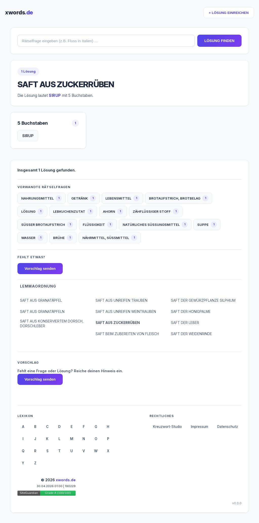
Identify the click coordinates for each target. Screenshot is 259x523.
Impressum (199, 427)
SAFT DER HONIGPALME (191, 312)
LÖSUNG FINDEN (219, 41)
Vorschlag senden (40, 269)
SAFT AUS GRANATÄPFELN (42, 312)
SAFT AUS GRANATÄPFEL (41, 300)
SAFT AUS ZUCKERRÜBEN (118, 323)
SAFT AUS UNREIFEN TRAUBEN (121, 300)
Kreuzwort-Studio (167, 427)
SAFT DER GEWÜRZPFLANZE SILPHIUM (203, 300)
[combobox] (106, 41)
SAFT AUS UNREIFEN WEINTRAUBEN (126, 312)
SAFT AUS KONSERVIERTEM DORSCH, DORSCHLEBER (51, 323)
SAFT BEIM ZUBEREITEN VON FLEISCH (127, 334)
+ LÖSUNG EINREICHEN (229, 13)
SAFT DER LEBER (185, 323)
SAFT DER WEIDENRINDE (191, 334)
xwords (19, 12)
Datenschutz (227, 427)
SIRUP (27, 136)
